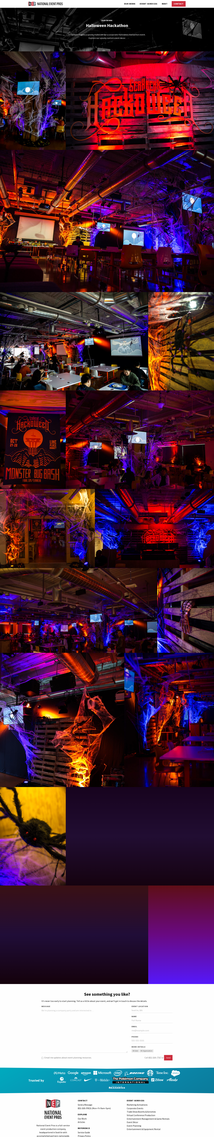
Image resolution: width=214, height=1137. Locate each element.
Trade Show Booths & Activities (141, 1104)
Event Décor (132, 1115)
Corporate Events (135, 1101)
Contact (178, 4)
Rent (164, 4)
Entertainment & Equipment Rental (143, 1122)
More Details (138, 1047)
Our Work (129, 4)
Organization (146, 1051)
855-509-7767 (155, 1057)
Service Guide (84, 1125)
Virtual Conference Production (141, 1108)
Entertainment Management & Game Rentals (148, 1111)
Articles (81, 1115)
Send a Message (85, 1097)
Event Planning (134, 1118)
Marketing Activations (137, 1097)
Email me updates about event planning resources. (66, 1057)
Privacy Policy (84, 1128)
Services (148, 4)
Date (135, 1051)
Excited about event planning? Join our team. (99, 1135)
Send (168, 1057)
